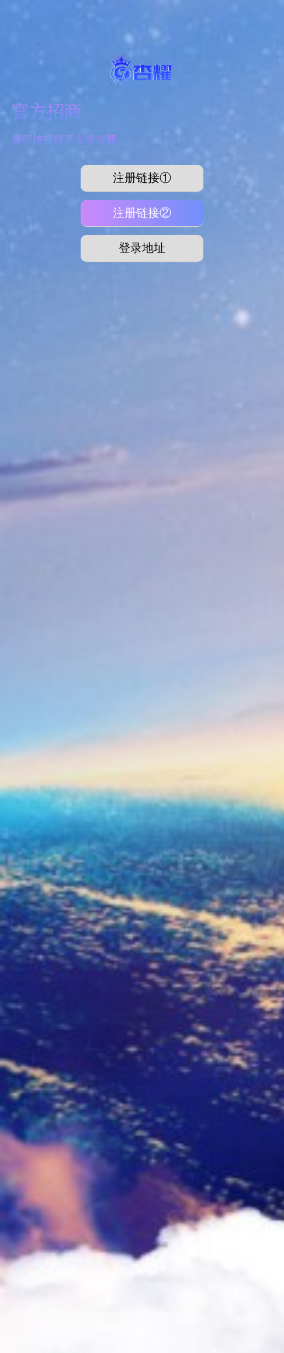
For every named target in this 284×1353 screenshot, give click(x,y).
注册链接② (142, 212)
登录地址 (142, 247)
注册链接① (142, 177)
